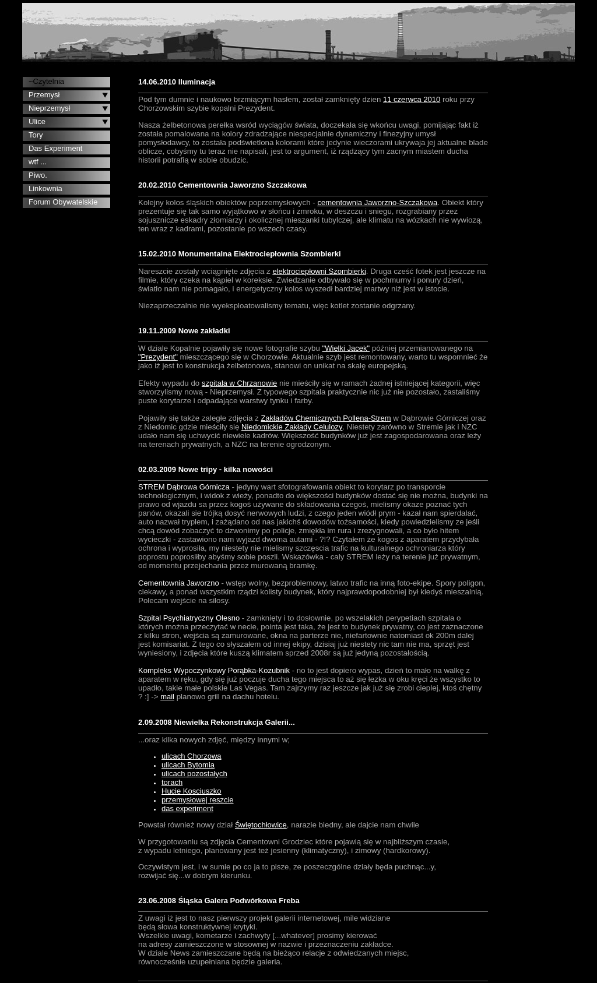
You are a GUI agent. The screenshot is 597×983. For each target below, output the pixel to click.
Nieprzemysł (50, 108)
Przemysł (44, 94)
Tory (36, 135)
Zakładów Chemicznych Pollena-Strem (326, 418)
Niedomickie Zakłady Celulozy (291, 426)
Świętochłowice (261, 824)
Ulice (37, 121)
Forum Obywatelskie (63, 202)
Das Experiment (55, 148)
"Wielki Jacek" (346, 348)
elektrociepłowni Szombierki (319, 271)
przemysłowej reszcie (197, 799)
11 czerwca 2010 (411, 99)
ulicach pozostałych (194, 773)
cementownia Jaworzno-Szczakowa (377, 202)
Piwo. (38, 175)
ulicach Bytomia (188, 764)
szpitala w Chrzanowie (239, 383)
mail (167, 696)
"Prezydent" (158, 357)
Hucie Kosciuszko (191, 791)
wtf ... (38, 161)
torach (171, 782)
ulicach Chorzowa (191, 756)
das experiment (187, 808)
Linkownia (45, 188)
